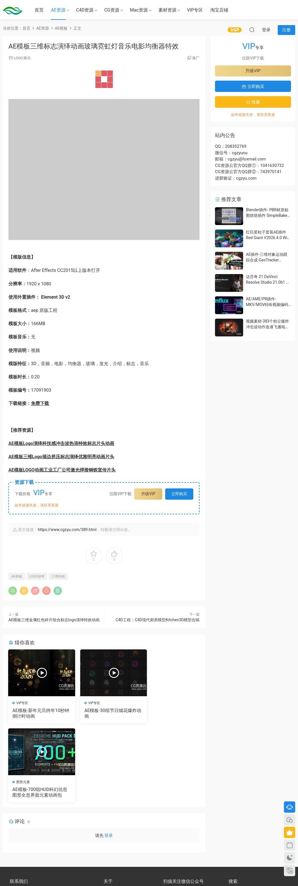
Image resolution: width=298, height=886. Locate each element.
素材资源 (167, 10)
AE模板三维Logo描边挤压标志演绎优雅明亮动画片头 (61, 456)
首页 (39, 10)
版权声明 (110, 821)
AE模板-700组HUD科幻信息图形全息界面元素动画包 (169, 713)
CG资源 (111, 10)
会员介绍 (110, 816)
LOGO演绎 (37, 576)
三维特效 (58, 576)
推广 (196, 58)
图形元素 (154, 703)
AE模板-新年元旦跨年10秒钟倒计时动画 (37, 713)
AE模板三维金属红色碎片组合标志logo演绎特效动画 (54, 620)
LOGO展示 (22, 58)
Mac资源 (139, 10)
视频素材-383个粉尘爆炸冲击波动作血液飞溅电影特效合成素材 (267, 326)
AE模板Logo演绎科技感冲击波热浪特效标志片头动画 (61, 443)
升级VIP (148, 494)
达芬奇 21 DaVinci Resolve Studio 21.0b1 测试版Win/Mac (268, 282)
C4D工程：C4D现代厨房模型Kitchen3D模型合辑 (158, 620)
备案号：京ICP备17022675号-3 (149, 872)
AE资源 (58, 10)
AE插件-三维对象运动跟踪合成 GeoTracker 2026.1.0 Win (266, 260)
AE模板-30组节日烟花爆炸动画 (102, 713)
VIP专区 (195, 10)
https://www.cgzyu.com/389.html (67, 529)
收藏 (253, 102)
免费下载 (40, 403)
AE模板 (16, 576)
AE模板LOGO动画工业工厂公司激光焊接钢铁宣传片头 (62, 470)
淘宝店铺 (219, 10)
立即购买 (179, 494)
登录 (108, 757)
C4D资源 (85, 10)
